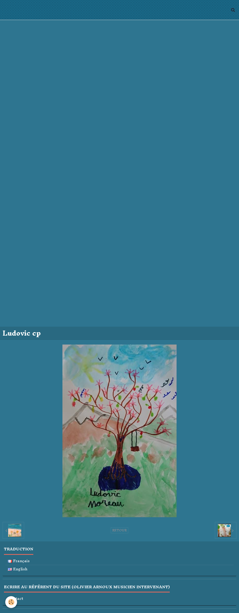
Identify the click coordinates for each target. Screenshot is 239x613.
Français (19, 561)
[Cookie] (11, 602)
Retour (119, 530)
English (18, 569)
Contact (15, 599)
